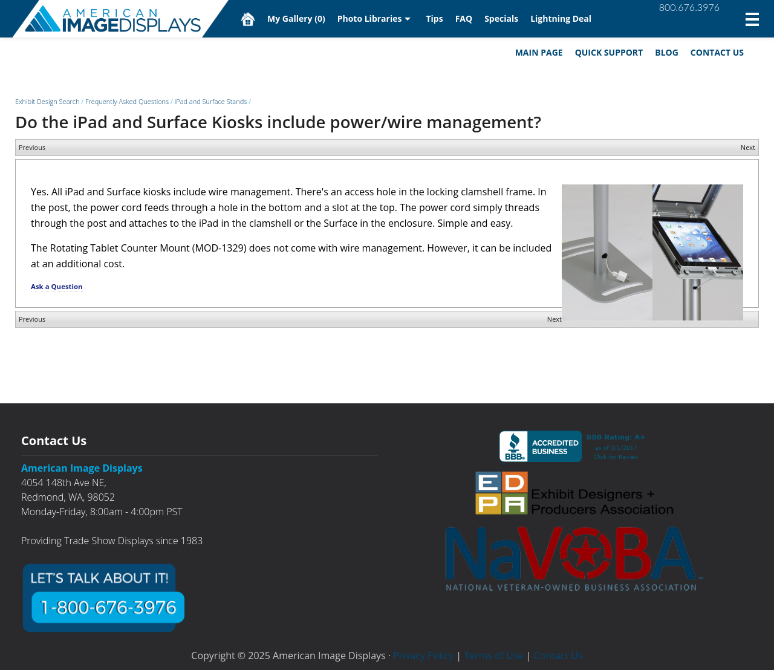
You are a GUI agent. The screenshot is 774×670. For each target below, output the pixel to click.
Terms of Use (493, 655)
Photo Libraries (369, 18)
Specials (501, 18)
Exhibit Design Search (47, 101)
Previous (32, 147)
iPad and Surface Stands (211, 101)
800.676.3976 (689, 7)
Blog (666, 52)
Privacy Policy (423, 655)
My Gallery (296, 18)
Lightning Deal (560, 18)
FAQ (464, 18)
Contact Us (717, 52)
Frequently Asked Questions (127, 101)
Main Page (539, 52)
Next (748, 147)
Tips (434, 18)
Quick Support (609, 52)
